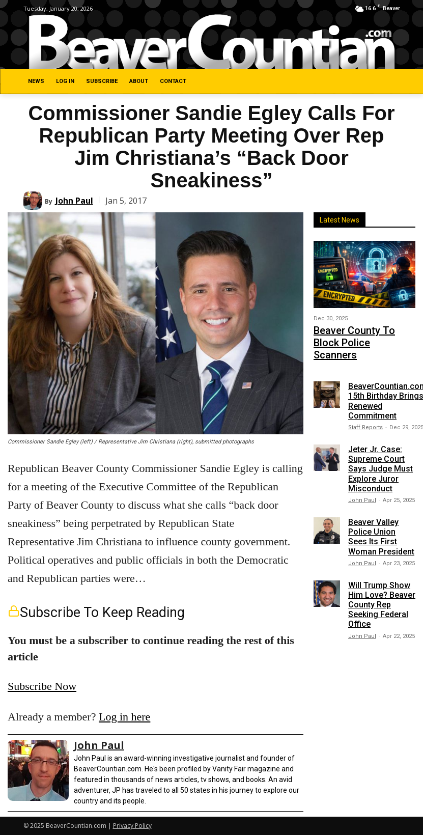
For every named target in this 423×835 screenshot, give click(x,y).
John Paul (74, 201)
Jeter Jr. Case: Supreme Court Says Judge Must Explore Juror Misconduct (380, 449)
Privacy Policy (132, 825)
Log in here (124, 716)
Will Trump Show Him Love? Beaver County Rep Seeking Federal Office (381, 585)
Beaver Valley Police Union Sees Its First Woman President (381, 517)
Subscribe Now (42, 686)
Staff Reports (365, 408)
